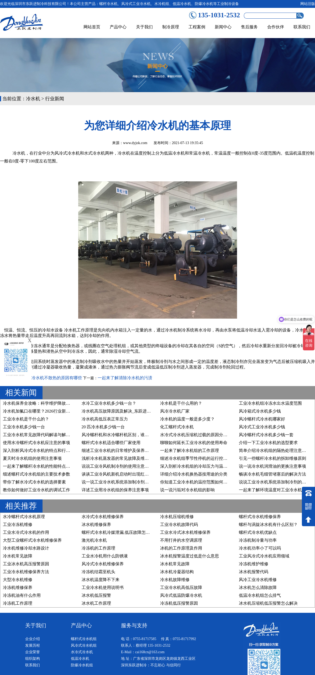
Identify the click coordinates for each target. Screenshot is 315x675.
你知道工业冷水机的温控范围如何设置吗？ (200, 482)
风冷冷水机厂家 (175, 411)
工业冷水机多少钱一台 (24, 427)
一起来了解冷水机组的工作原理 (189, 450)
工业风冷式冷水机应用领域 (264, 556)
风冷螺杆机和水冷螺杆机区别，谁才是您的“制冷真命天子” (136, 435)
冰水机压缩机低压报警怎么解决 (268, 603)
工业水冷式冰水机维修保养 (185, 532)
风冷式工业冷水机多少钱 (262, 427)
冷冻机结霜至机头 (98, 571)
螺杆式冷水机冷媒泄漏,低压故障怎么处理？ (122, 532)
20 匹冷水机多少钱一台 (103, 427)
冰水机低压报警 (96, 595)
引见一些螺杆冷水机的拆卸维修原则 (272, 458)
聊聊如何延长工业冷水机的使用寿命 (193, 442)
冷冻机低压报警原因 (179, 603)
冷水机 (33, 98)
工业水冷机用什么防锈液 (105, 556)
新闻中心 (223, 27)
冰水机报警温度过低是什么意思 (189, 556)
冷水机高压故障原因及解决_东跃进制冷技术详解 (127, 411)
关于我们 (144, 27)
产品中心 (118, 27)
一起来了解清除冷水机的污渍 (125, 378)
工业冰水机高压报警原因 (26, 564)
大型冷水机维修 (17, 579)
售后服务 (249, 27)
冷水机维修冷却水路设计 (26, 548)
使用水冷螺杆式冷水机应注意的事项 (36, 442)
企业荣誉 (32, 652)
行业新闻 (54, 98)
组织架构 (32, 659)
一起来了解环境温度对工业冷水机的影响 (276, 490)
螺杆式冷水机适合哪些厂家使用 (111, 442)
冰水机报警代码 (253, 571)
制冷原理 (170, 27)
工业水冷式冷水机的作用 (26, 532)
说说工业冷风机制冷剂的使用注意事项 (117, 466)
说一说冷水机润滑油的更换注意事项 (272, 466)
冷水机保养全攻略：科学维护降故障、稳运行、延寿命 (53, 403)
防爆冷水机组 (82, 665)
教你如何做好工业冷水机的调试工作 (36, 490)
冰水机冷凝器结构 (177, 571)
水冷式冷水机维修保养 (103, 516)
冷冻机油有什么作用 (22, 595)
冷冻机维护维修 (253, 564)
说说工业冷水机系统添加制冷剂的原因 (274, 482)
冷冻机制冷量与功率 (258, 540)
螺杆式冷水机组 (84, 639)
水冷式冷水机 (82, 652)
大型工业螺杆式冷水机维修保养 (32, 540)
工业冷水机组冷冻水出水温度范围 (270, 403)
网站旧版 (307, 4)
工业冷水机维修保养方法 (26, 571)
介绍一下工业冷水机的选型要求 (268, 442)
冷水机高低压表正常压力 (105, 419)
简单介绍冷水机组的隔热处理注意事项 (274, 450)
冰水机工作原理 (96, 603)
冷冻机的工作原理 (98, 548)
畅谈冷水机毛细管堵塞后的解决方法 (272, 474)
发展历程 (32, 645)
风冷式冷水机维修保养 (103, 564)
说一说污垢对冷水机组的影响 (187, 490)
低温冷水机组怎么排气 (260, 595)
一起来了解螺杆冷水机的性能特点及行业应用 (45, 466)
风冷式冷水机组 (84, 645)
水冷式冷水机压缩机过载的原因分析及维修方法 (204, 435)
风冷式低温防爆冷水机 (181, 595)
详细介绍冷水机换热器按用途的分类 (193, 474)
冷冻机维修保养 (17, 587)
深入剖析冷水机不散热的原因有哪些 (48, 378)
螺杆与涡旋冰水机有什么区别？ (268, 524)
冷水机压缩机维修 (177, 516)
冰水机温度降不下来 (100, 579)
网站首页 (91, 27)
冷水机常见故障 (17, 556)
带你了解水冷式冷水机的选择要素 (34, 482)
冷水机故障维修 (175, 579)
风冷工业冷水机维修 (258, 579)
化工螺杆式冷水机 (177, 427)
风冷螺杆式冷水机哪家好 (262, 419)
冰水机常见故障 (175, 564)
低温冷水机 (80, 659)
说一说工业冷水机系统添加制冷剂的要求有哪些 (126, 482)
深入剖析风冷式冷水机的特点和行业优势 (40, 450)
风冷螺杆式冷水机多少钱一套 (266, 435)
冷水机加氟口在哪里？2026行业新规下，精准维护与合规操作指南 (64, 411)
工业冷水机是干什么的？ (26, 419)
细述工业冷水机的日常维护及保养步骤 (117, 450)
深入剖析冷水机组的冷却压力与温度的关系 (200, 466)
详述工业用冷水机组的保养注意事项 (115, 490)
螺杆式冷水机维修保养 (260, 516)
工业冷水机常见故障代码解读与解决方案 (40, 435)
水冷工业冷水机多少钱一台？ (109, 403)
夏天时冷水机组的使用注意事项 (32, 458)
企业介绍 (32, 639)
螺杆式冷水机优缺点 (258, 532)
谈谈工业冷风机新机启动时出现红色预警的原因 (126, 474)
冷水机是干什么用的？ (181, 403)
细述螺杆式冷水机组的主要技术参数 (36, 474)
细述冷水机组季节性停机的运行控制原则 (198, 458)
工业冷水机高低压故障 (181, 587)
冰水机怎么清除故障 (258, 587)
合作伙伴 (275, 27)
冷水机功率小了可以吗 (260, 548)
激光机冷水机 (94, 540)
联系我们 (301, 27)
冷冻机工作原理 (17, 603)
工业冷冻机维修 (17, 524)
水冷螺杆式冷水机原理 (24, 516)
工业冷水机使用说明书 (103, 587)
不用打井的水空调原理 (181, 540)
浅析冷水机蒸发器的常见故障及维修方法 (119, 458)
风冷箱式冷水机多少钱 (260, 411)
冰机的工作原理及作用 (181, 548)
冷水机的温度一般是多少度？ (187, 419)
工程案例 (196, 27)
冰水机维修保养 (96, 524)
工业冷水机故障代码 (179, 524)
